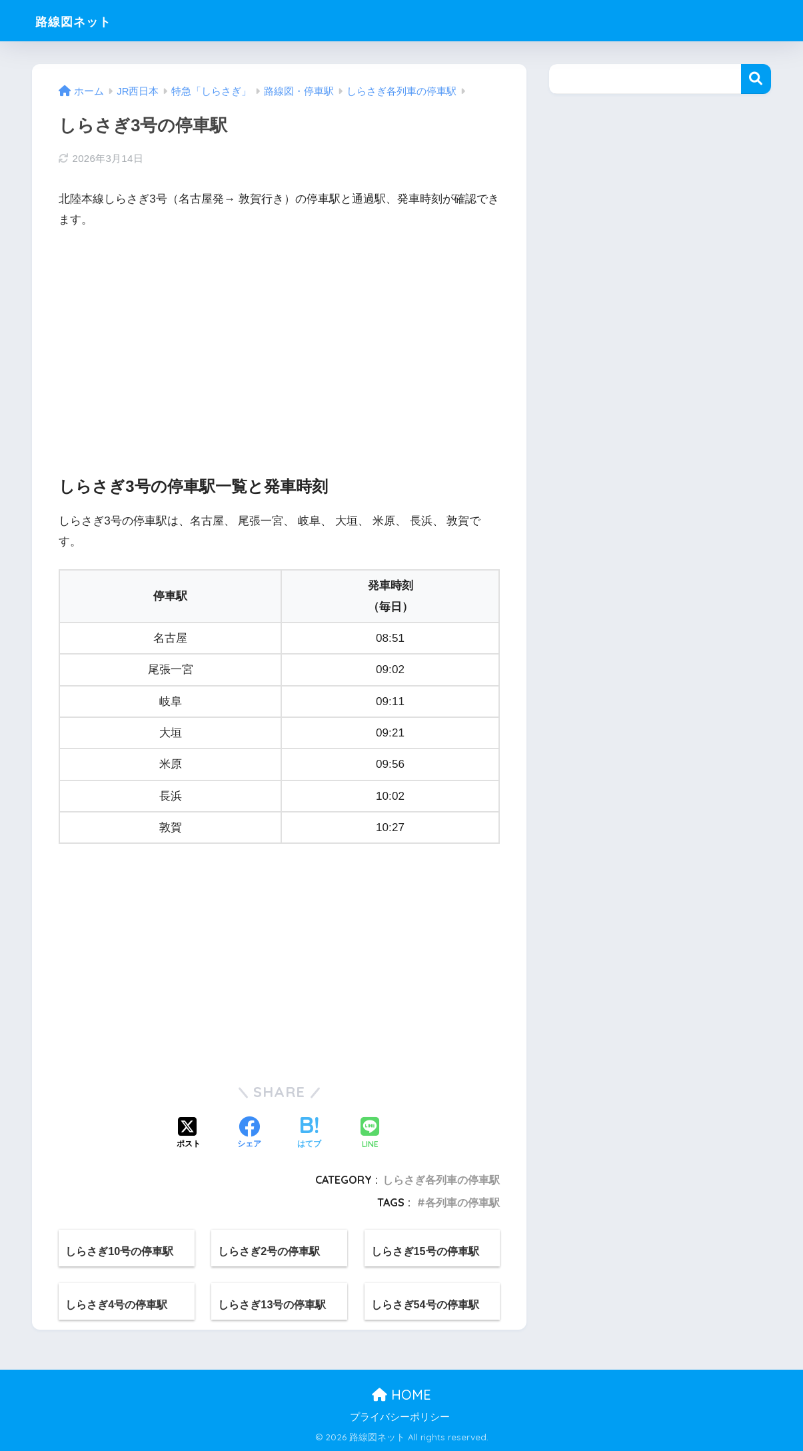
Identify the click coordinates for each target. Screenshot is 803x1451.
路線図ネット (84, 20)
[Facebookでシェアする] (249, 1134)
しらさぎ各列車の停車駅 (441, 1179)
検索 (756, 79)
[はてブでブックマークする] (309, 1134)
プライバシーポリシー (400, 1417)
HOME (401, 1394)
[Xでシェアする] (189, 1134)
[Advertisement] (279, 340)
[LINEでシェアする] (370, 1134)
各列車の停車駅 (462, 1202)
